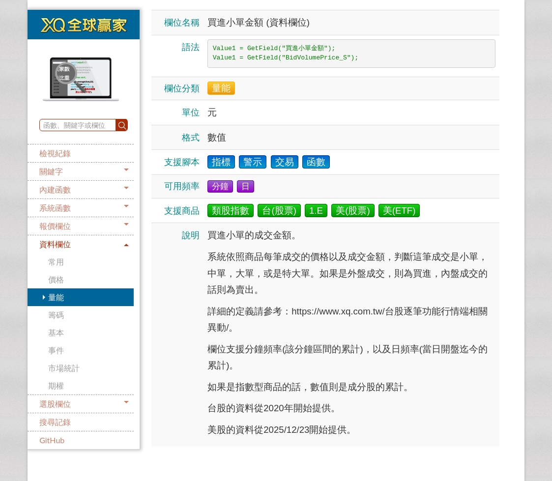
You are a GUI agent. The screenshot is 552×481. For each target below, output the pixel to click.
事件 (56, 350)
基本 (56, 332)
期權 (56, 385)
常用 (56, 261)
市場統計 (64, 367)
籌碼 (56, 314)
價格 (56, 279)
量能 (56, 297)
